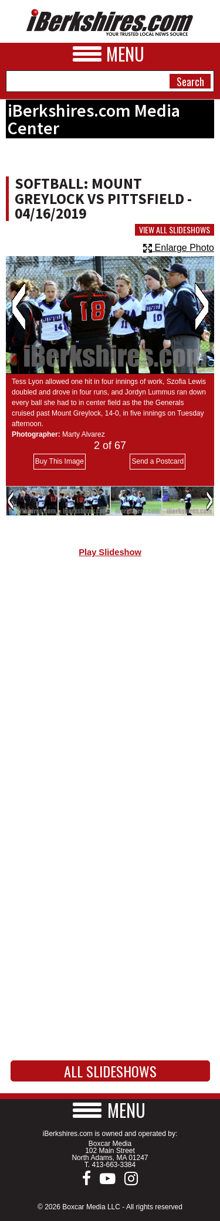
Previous (18, 307)
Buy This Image (59, 461)
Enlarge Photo (178, 248)
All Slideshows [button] (110, 1070)
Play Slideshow (110, 552)
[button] (110, 1110)
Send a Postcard (157, 461)
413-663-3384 (114, 1165)
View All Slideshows (174, 230)
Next (201, 307)
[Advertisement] (110, 693)
